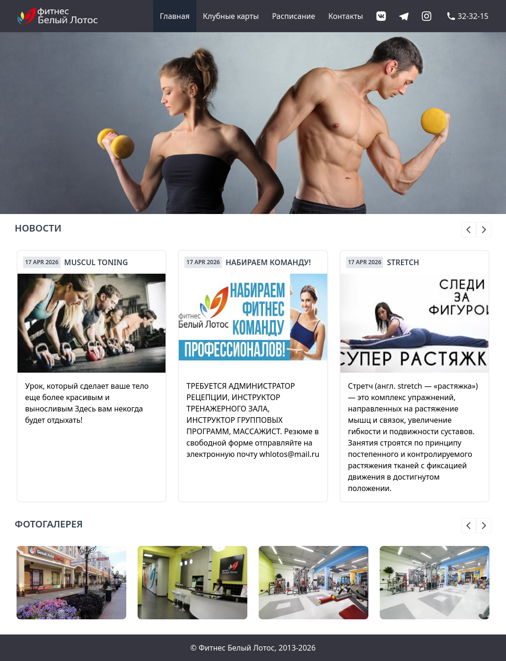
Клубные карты (231, 16)
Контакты (345, 16)
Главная (175, 16)
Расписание (293, 16)
